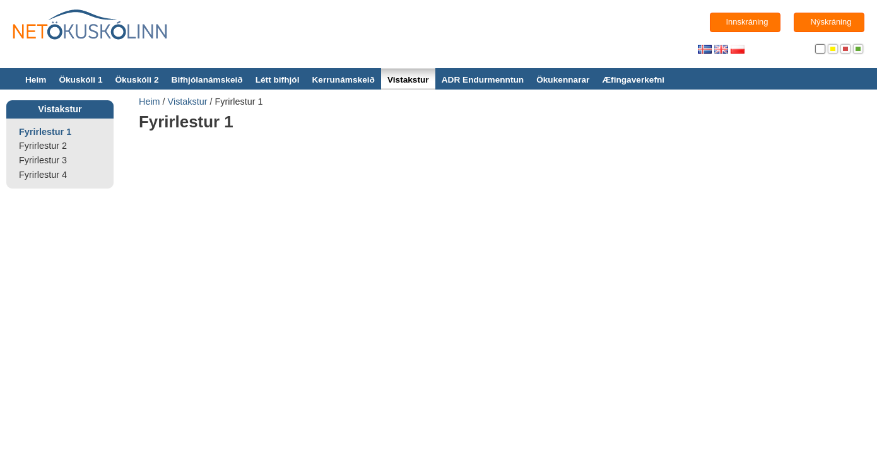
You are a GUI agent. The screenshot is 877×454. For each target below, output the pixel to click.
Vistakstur (408, 79)
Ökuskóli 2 (136, 79)
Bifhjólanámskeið (207, 79)
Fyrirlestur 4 (43, 175)
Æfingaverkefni (633, 79)
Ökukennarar (562, 79)
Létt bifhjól (278, 79)
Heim (35, 79)
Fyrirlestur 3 (43, 160)
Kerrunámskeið (343, 79)
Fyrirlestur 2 (43, 146)
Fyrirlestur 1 (45, 132)
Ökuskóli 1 (80, 79)
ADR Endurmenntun (483, 79)
